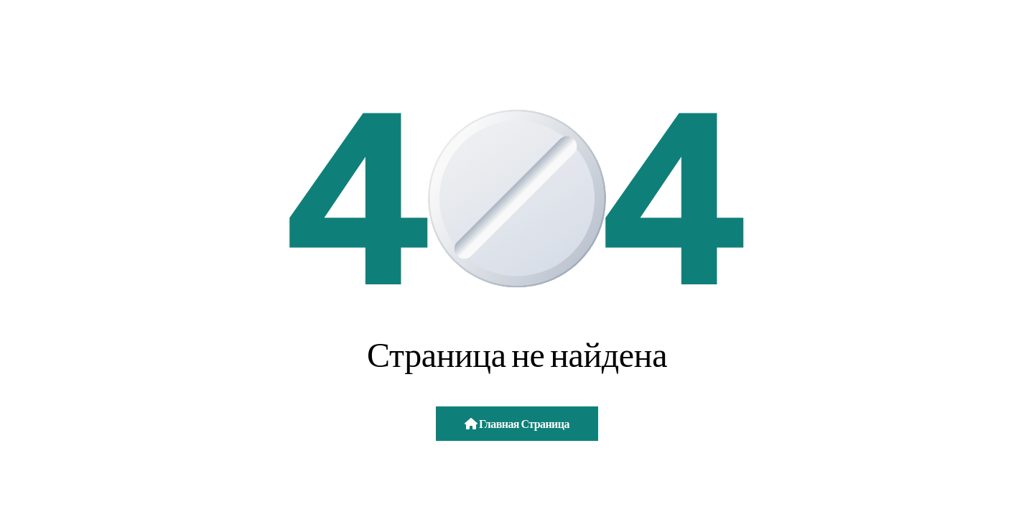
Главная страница (517, 423)
